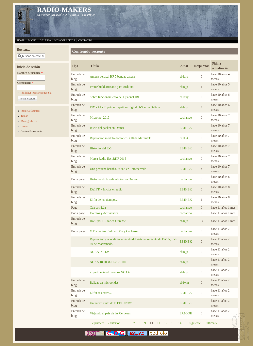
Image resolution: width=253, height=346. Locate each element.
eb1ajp (184, 76)
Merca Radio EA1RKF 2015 (108, 158)
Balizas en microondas (104, 282)
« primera (98, 323)
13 (172, 323)
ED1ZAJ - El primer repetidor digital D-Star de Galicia (125, 107)
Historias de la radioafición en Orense (114, 179)
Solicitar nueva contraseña (37, 92)
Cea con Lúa (98, 207)
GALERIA (45, 40)
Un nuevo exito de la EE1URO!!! (111, 303)
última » (212, 323)
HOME (21, 40)
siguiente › (196, 323)
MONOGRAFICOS (64, 40)
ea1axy (184, 97)
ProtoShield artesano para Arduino (112, 86)
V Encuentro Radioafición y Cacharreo (114, 231)
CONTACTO (85, 40)
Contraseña (25, 82)
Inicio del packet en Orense (107, 127)
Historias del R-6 (100, 148)
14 (179, 323)
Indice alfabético (30, 110)
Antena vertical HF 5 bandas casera (112, 76)
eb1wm (184, 282)
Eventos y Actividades (104, 213)
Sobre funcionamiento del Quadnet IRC (115, 97)
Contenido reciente (31, 131)
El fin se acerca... (101, 292)
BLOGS (32, 40)
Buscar (24, 126)
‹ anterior (114, 323)
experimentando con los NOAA (110, 272)
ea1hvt (184, 138)
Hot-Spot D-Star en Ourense (108, 221)
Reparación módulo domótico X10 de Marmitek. (121, 138)
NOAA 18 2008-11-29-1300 (108, 262)
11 (158, 323)
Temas (24, 115)
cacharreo (186, 117)
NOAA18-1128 (100, 251)
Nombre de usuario (30, 72)
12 (165, 323)
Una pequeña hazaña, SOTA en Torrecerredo (118, 169)
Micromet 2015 (100, 117)
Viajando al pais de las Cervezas (110, 313)
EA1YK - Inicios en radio (106, 189)
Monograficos (29, 121)
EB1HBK (186, 127)
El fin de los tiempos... (104, 199)
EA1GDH (186, 313)
